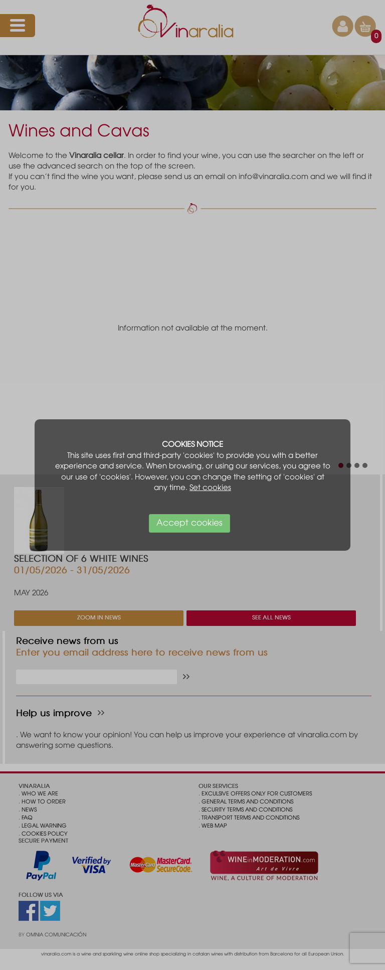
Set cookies (210, 488)
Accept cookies (189, 523)
